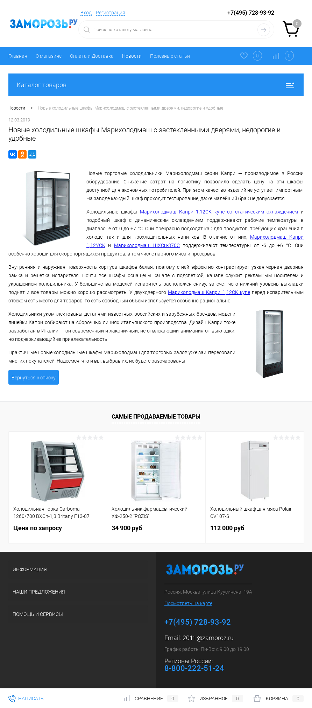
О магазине (49, 56)
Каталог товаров (156, 84)
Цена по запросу (37, 528)
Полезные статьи (170, 56)
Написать (26, 698)
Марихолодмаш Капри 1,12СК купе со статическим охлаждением (219, 212)
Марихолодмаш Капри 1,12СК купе (209, 292)
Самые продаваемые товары (156, 416)
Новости (132, 56)
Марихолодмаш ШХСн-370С (147, 245)
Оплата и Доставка (92, 56)
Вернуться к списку (34, 377)
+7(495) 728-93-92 (250, 12)
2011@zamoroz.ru (208, 638)
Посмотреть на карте (188, 603)
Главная (17, 56)
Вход (86, 12)
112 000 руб (227, 528)
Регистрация (110, 12)
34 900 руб (127, 528)
